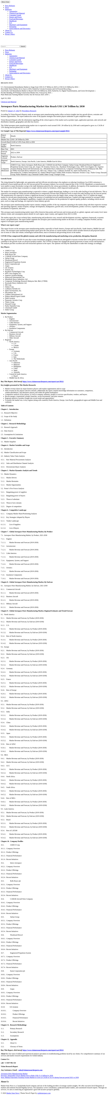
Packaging (12, 27)
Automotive (13, 11)
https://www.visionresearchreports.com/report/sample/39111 (48, 131)
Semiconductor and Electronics (19, 28)
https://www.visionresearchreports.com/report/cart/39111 (43, 381)
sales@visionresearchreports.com (31, 1070)
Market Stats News (12, 1093)
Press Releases (10, 6)
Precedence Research (29, 111)
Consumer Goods (15, 15)
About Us (8, 30)
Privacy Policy (10, 34)
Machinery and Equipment (18, 25)
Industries (8, 9)
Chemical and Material (17, 13)
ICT (10, 23)
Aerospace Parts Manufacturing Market (14, 1074)
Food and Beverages (16, 19)
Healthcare (13, 21)
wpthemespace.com (44, 1093)
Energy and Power (15, 17)
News (7, 7)
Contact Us (9, 32)
